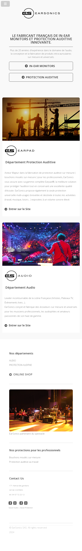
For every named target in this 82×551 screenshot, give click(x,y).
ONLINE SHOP (22, 374)
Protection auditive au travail (23, 461)
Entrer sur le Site (20, 209)
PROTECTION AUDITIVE (42, 77)
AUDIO (12, 360)
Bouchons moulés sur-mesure (24, 457)
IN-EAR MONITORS (42, 66)
